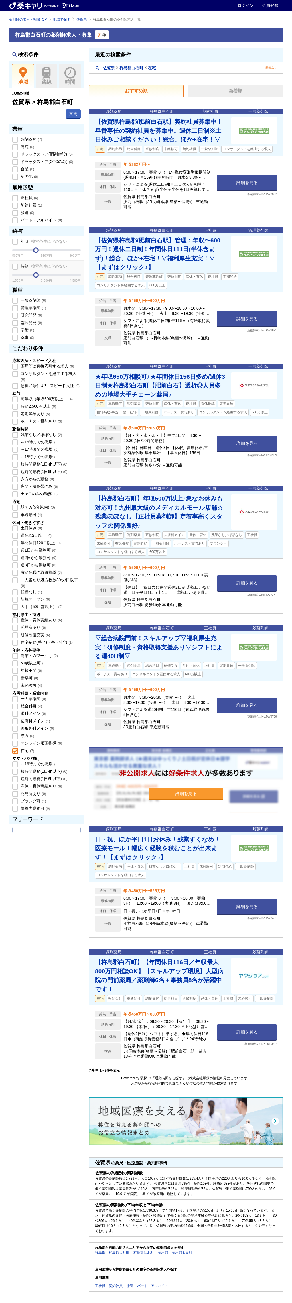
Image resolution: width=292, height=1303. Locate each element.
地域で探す (61, 19)
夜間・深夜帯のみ (38, 486)
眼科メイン (32, 713)
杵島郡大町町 (119, 1253)
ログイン (246, 5)
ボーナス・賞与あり (40, 421)
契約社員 (30, 205)
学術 (26, 330)
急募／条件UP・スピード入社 (49, 385)
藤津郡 (163, 1253)
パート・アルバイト (40, 220)
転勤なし (30, 592)
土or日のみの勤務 (38, 494)
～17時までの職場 (38, 449)
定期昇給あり (34, 413)
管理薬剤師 (32, 307)
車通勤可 (30, 514)
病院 (26, 146)
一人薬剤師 (32, 698)
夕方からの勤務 (36, 479)
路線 (46, 76)
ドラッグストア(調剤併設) (46, 154)
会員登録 (270, 5)
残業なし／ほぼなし (40, 434)
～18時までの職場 (38, 456)
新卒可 (28, 678)
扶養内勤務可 (34, 808)
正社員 (28, 197)
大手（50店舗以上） (40, 606)
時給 (43, 266)
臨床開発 (30, 322)
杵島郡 (100, 1253)
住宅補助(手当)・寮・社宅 (46, 642)
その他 (28, 176)
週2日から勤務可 (37, 557)
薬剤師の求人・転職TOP (28, 19)
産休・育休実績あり (40, 620)
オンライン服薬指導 (40, 743)
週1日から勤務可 (37, 550)
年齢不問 (30, 670)
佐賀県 (81, 19)
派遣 (26, 212)
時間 (70, 76)
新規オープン (34, 599)
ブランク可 (32, 801)
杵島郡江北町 (143, 1253)
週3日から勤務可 (37, 565)
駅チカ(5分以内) (37, 507)
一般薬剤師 (32, 300)
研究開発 (30, 315)
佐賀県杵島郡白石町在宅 (126, 68)
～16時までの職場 (38, 442)
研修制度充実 (34, 635)
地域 (23, 76)
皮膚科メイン (34, 721)
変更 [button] (73, 113)
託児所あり (32, 627)
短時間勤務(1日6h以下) (43, 471)
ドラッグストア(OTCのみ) (46, 161)
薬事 (26, 337)
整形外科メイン (36, 728)
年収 (43, 241)
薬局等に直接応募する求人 (46, 366)
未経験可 (30, 685)
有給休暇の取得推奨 (40, 572)
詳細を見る (247, 182)
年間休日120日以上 (40, 543)
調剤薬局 (30, 139)
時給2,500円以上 (37, 406)
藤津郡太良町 (182, 1253)
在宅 (26, 750)
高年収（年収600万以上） (46, 399)
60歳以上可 (32, 663)
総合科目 (30, 706)
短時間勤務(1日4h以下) (43, 464)
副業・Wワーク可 (38, 655)
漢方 (26, 735)
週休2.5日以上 (35, 535)
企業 (26, 169)
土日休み (30, 528)
